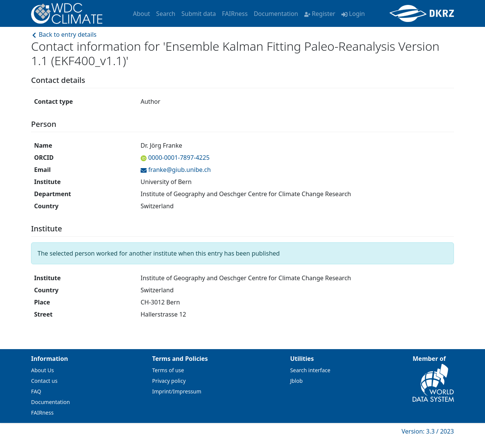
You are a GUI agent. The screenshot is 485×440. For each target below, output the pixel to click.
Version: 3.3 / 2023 (428, 431)
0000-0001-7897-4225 (178, 157)
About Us (42, 370)
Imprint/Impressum (177, 391)
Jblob (296, 380)
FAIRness (235, 13)
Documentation (276, 13)
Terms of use (168, 370)
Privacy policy (169, 380)
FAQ (36, 391)
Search (165, 13)
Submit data (198, 13)
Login (353, 13)
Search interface (310, 370)
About (141, 13)
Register (319, 13)
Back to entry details (64, 34)
